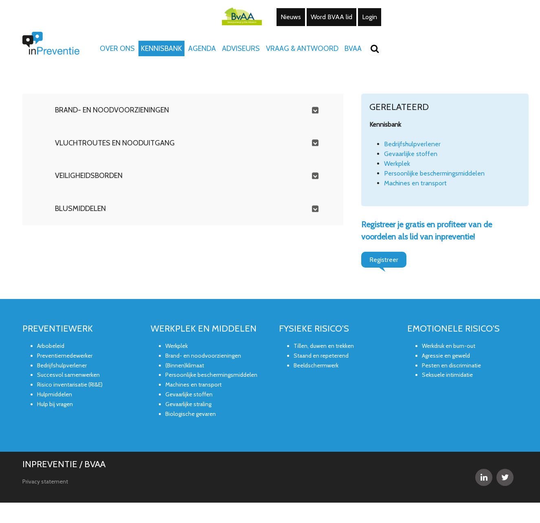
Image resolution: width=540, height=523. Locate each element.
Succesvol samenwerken (68, 374)
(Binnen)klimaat (184, 365)
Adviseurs (241, 48)
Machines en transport (415, 183)
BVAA (353, 48)
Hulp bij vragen (55, 404)
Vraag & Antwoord (302, 48)
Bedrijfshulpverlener (412, 144)
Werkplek (397, 163)
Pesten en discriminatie (451, 365)
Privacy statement (45, 481)
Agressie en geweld (446, 355)
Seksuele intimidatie (447, 374)
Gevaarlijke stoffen (410, 154)
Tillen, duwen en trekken (324, 345)
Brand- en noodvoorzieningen (203, 355)
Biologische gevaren (190, 414)
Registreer (383, 260)
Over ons (117, 48)
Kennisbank (161, 48)
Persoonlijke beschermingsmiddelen (434, 173)
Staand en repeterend (321, 355)
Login (369, 17)
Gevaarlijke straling (188, 404)
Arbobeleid (50, 345)
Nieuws (291, 17)
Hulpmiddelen (54, 394)
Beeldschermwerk (316, 365)
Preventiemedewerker (64, 355)
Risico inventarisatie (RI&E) (70, 384)
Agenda (202, 48)
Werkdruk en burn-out (448, 345)
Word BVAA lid (331, 17)
